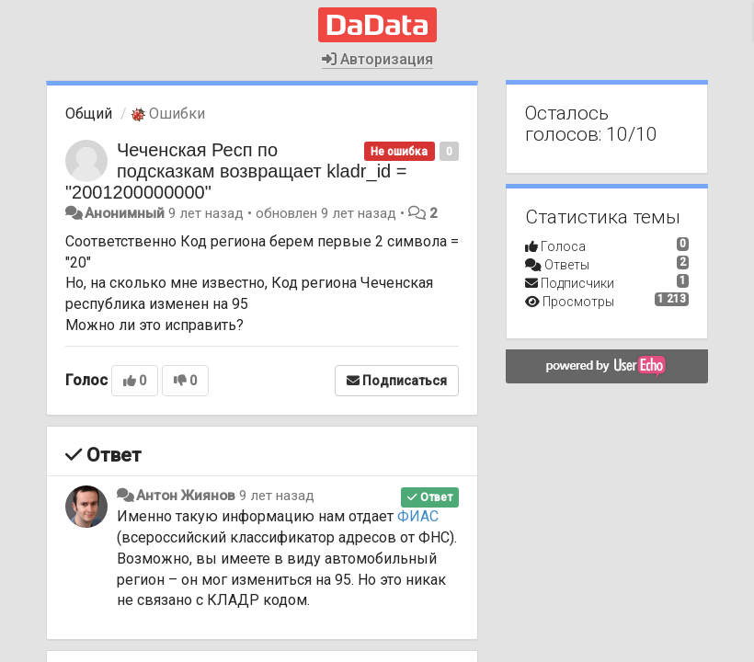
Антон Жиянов (185, 495)
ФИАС (418, 516)
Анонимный (125, 213)
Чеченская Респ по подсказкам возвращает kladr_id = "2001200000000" (235, 171)
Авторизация (377, 59)
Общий (88, 113)
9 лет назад (276, 495)
